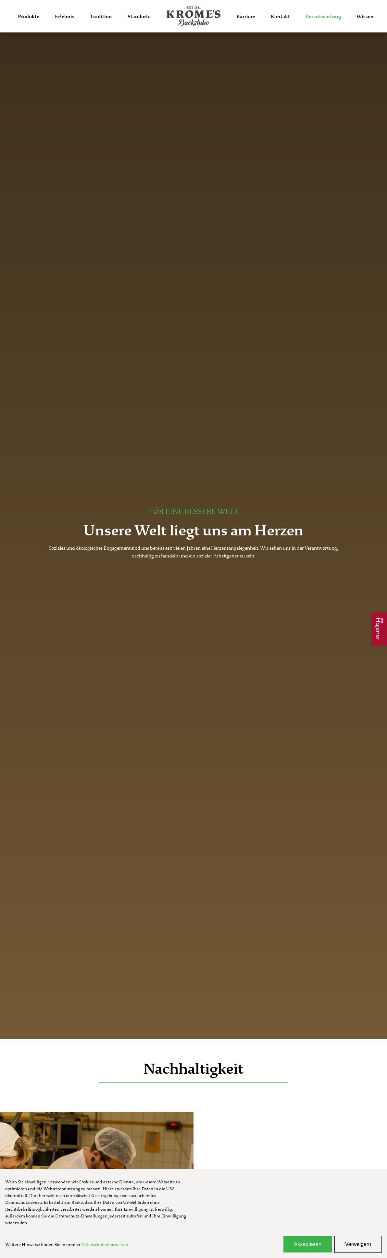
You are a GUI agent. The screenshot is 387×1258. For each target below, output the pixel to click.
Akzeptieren (307, 1244)
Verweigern (358, 1244)
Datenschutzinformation (104, 1244)
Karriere (245, 16)
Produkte (28, 16)
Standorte (139, 16)
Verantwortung (323, 16)
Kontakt (280, 16)
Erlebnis (64, 16)
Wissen (365, 16)
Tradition (101, 16)
